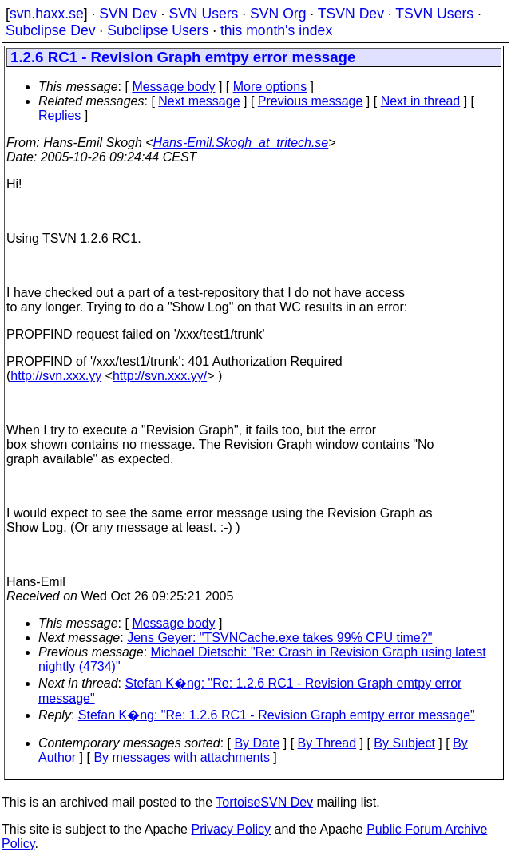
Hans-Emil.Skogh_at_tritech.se (241, 142)
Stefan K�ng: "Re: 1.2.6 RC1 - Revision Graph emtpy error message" (276, 715)
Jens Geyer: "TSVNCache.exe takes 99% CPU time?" (279, 637)
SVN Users (203, 14)
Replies (59, 115)
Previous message (310, 101)
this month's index (276, 30)
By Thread (327, 743)
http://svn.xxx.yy (55, 375)
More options (270, 86)
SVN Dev (127, 14)
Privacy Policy (231, 829)
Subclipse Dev (50, 30)
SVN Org (278, 14)
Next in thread (421, 101)
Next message (199, 101)
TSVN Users (434, 14)
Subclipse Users (157, 30)
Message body (173, 86)
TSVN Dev (351, 14)
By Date (256, 743)
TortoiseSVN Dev (264, 802)
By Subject (404, 743)
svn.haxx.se (47, 14)
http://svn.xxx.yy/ (160, 375)
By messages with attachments (181, 757)
